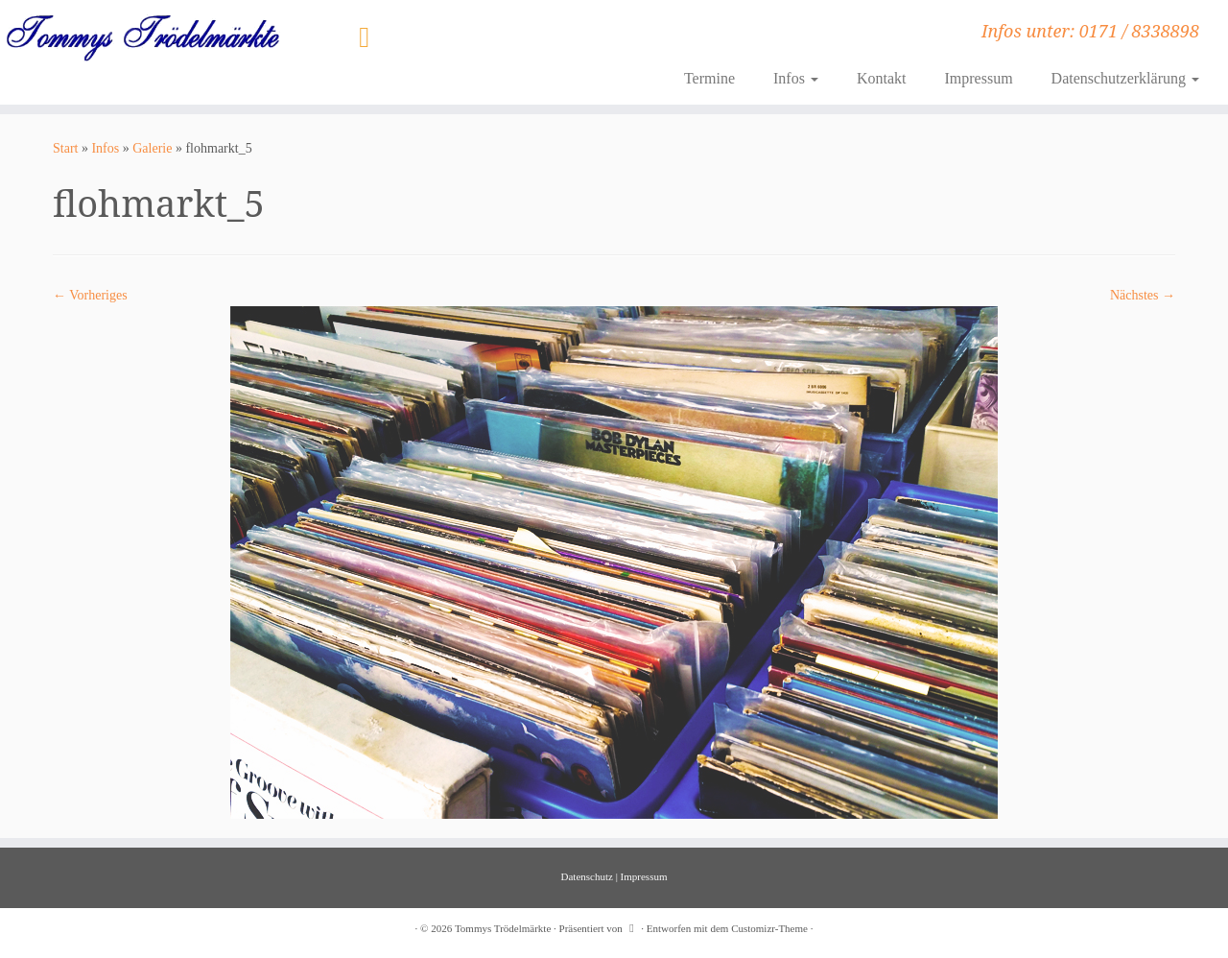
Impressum (978, 78)
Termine (709, 78)
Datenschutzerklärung (1125, 78)
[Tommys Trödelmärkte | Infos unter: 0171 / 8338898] (141, 37)
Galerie (152, 148)
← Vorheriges (90, 295)
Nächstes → (1142, 295)
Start (65, 148)
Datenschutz (587, 876)
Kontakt (882, 78)
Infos (795, 78)
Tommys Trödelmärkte (503, 928)
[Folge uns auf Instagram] (370, 37)
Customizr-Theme (769, 928)
